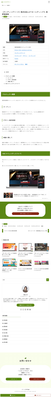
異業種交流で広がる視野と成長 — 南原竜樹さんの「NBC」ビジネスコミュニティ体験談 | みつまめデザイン (30, 195)
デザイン (25, 55)
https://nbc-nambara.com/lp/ (23, 50)
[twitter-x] (23, 309)
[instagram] (25, 309)
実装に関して (11, 81)
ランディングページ (39, 16)
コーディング (24, 16)
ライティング (31, 16)
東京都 (5, 16)
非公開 (5, 342)
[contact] (30, 309)
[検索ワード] (25, 279)
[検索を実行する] (47, 279)
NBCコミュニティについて (13, 83)
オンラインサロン (17, 16)
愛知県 (5, 326)
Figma (16, 58)
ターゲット (10, 78)
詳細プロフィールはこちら (25, 305)
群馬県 (5, 339)
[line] (28, 309)
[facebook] (21, 309)
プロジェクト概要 (10, 76)
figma (10, 16)
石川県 (5, 333)
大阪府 (5, 323)
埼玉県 (5, 320)
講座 (45, 16)
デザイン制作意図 (12, 79)
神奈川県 (6, 336)
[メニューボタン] (49, 2)
